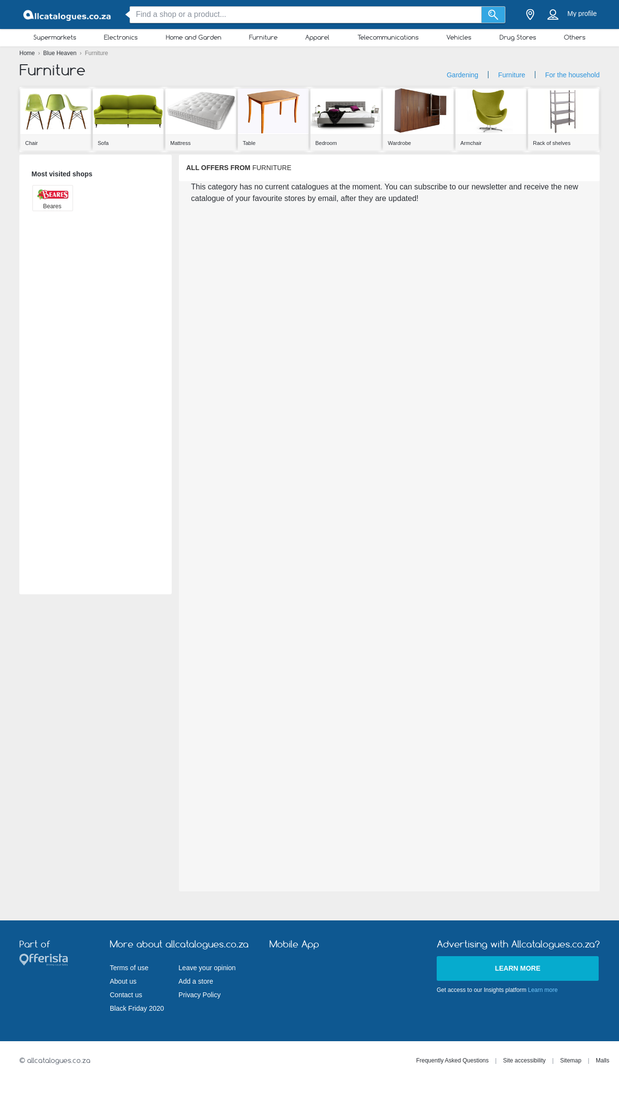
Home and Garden (193, 37)
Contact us (126, 995)
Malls (602, 1060)
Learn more (517, 968)
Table (249, 143)
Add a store (195, 981)
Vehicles (459, 37)
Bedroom (326, 143)
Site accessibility (524, 1060)
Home (27, 53)
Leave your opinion (207, 968)
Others (575, 37)
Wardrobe (399, 143)
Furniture (263, 37)
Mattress (180, 143)
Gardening (462, 75)
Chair (31, 143)
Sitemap (570, 1060)
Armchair (471, 143)
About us (123, 981)
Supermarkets (54, 37)
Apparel (317, 37)
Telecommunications (388, 37)
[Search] (493, 14)
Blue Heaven (60, 53)
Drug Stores (518, 37)
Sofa (103, 143)
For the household (572, 75)
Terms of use (129, 968)
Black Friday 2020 (137, 1008)
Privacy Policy (199, 995)
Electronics (121, 37)
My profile (582, 13)
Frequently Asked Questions (452, 1060)
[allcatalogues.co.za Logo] (67, 14)
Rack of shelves (552, 143)
